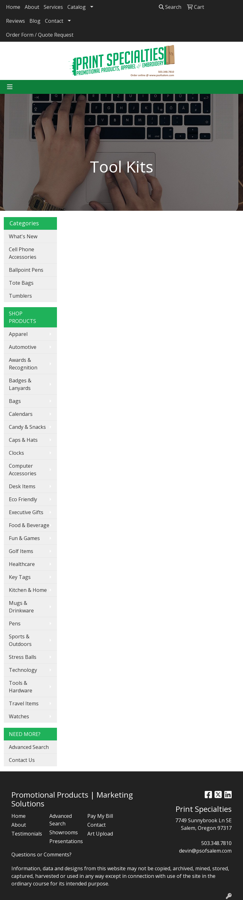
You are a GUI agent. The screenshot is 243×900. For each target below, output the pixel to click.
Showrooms (63, 832)
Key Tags (20, 577)
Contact (54, 20)
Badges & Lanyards (20, 384)
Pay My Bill (100, 815)
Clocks (16, 452)
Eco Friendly (23, 499)
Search (170, 6)
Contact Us (22, 760)
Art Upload (100, 833)
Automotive (22, 347)
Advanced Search (29, 747)
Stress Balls (22, 657)
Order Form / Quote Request (39, 34)
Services (53, 6)
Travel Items (24, 703)
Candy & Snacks (27, 426)
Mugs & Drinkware (21, 606)
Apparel (18, 334)
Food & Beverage (29, 525)
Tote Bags (21, 282)
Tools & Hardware (20, 686)
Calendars (21, 413)
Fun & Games (24, 538)
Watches (19, 716)
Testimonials (26, 833)
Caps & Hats (23, 439)
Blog (34, 20)
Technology (23, 669)
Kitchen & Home (28, 590)
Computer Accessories (22, 469)
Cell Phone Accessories (22, 253)
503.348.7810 (216, 843)
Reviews (15, 20)
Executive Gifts (26, 512)
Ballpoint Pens (26, 269)
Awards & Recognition (23, 363)
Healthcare (22, 564)
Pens (15, 623)
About (32, 6)
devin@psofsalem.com (205, 850)
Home (13, 6)
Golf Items (21, 551)
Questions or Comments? (41, 854)
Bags (15, 401)
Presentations (64, 841)
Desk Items (22, 486)
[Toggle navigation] (9, 86)
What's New (23, 236)
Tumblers (20, 295)
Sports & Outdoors (20, 640)
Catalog (76, 6)
